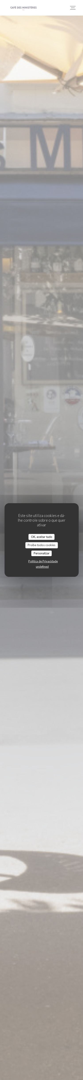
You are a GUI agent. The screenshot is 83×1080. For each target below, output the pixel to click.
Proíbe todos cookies (41, 545)
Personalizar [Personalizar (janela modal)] (42, 553)
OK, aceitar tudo (41, 537)
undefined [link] (42, 566)
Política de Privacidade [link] (43, 561)
